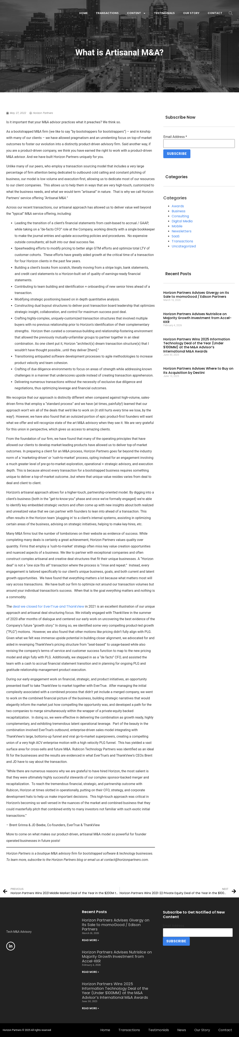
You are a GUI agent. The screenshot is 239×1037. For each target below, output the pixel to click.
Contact (215, 13)
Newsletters (181, 229)
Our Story (191, 13)
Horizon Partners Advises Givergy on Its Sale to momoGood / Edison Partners (196, 293)
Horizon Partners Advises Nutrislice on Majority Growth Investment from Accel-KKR (197, 316)
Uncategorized (184, 244)
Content (136, 13)
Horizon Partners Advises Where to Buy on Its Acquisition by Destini (198, 369)
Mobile (177, 224)
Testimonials (164, 13)
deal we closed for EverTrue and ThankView (48, 606)
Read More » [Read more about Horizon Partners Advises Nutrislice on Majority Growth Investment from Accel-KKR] (90, 972)
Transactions (107, 13)
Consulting (180, 214)
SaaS (176, 234)
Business (178, 209)
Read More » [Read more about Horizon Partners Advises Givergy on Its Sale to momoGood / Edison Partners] (90, 940)
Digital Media (182, 219)
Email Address (175, 137)
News (181, 1030)
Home (83, 13)
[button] (230, 13)
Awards (178, 204)
